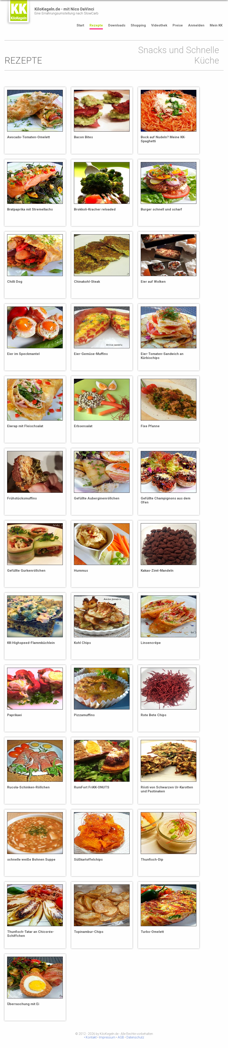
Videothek (159, 25)
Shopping (138, 25)
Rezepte (96, 25)
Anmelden (196, 25)
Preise (178, 25)
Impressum (107, 1037)
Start (80, 25)
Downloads (116, 25)
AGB (121, 1037)
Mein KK (216, 25)
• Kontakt (90, 1037)
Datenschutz (135, 1037)
